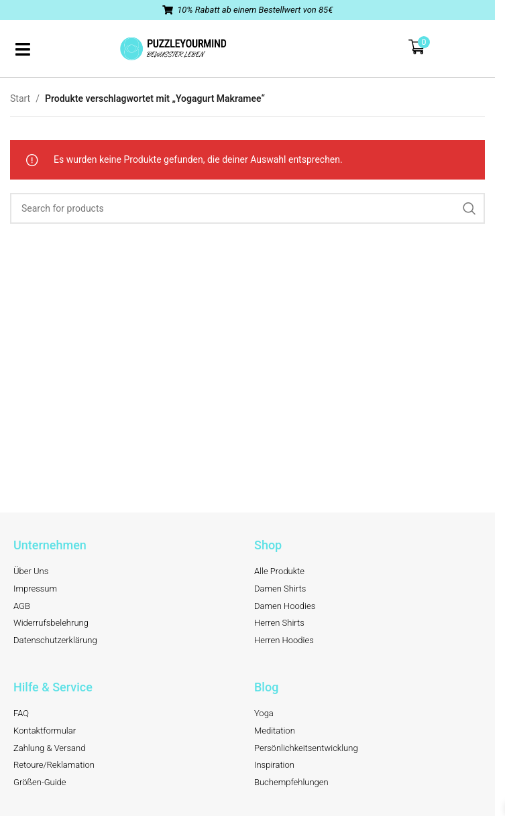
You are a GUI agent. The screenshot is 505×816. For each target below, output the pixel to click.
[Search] (247, 208)
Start (20, 98)
